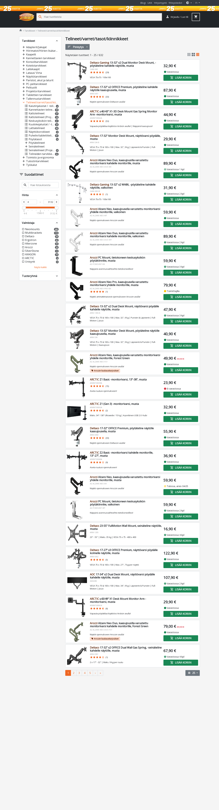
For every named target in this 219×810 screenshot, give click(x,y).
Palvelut (180, 24)
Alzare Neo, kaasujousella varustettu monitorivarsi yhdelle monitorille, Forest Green (125, 356)
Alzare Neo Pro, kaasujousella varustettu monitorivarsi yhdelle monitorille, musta (119, 283)
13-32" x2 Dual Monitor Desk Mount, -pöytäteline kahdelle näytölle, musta (123, 64)
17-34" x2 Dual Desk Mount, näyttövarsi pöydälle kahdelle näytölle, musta (122, 576)
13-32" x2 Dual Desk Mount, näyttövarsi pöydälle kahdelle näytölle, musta (124, 308)
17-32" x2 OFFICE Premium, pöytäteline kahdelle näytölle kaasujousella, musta (124, 88)
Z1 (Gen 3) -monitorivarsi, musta (114, 404)
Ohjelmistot (167, 24)
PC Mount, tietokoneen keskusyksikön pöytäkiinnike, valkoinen (117, 503)
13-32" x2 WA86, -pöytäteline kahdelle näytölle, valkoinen (123, 186)
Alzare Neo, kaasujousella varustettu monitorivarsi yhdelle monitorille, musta (125, 478)
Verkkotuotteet (105, 24)
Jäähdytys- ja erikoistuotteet (144, 24)
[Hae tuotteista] (103, 17)
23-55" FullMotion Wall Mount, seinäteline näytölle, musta (126, 527)
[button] (189, 2)
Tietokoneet (27, 24)
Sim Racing (89, 24)
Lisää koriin (180, 77)
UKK (150, 2)
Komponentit (42, 24)
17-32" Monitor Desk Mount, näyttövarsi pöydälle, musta (125, 137)
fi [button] (196, 2)
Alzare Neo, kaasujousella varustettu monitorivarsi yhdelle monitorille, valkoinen (125, 210)
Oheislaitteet (58, 24)
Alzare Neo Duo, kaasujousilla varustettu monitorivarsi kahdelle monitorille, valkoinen (119, 234)
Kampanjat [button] (193, 24)
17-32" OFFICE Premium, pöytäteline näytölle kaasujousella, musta (122, 429)
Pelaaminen (74, 24)
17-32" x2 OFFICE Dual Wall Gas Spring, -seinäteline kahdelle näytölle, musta (126, 649)
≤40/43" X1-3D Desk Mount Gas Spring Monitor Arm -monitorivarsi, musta (123, 113)
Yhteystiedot (175, 2)
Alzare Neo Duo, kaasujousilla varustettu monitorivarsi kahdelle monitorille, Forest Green (119, 624)
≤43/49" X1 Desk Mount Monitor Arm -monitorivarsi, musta (118, 600)
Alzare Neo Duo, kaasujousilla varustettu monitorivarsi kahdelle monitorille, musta (119, 161)
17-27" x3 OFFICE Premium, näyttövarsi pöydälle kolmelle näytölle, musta (124, 551)
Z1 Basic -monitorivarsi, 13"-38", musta (118, 379)
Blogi (143, 2)
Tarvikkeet (121, 24)
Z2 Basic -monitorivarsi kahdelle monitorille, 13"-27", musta (121, 454)
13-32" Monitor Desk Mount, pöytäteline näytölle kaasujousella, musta (124, 332)
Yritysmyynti (160, 2)
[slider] (24, 208)
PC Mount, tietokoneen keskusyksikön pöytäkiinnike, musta (117, 259)
